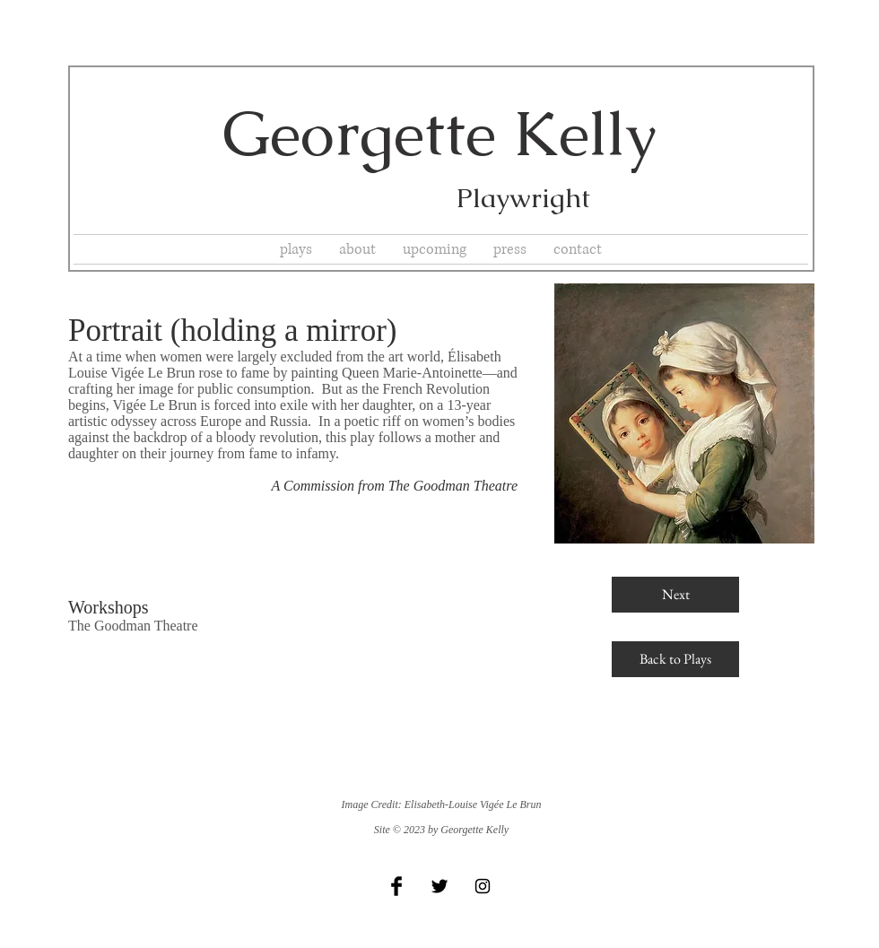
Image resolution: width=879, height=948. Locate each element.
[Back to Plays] (675, 659)
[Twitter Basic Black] (439, 886)
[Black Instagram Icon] (482, 886)
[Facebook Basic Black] (396, 886)
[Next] (675, 595)
